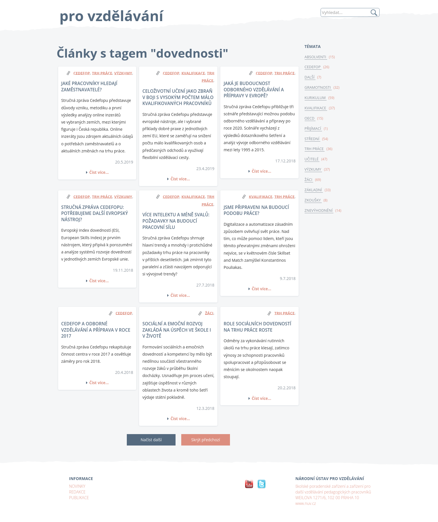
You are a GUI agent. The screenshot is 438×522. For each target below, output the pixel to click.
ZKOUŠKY (313, 202)
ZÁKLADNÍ (314, 192)
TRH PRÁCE (315, 150)
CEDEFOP (313, 67)
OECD (310, 119)
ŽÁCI (309, 181)
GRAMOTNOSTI (318, 88)
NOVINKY (77, 486)
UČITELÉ (312, 161)
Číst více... (99, 172)
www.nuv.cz (306, 503)
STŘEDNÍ (313, 140)
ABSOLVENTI (316, 57)
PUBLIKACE (79, 497)
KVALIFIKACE (316, 109)
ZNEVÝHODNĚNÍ (319, 212)
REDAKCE (77, 491)
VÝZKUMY (314, 171)
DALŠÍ (310, 77)
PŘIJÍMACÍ (314, 129)
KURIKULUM (316, 98)
